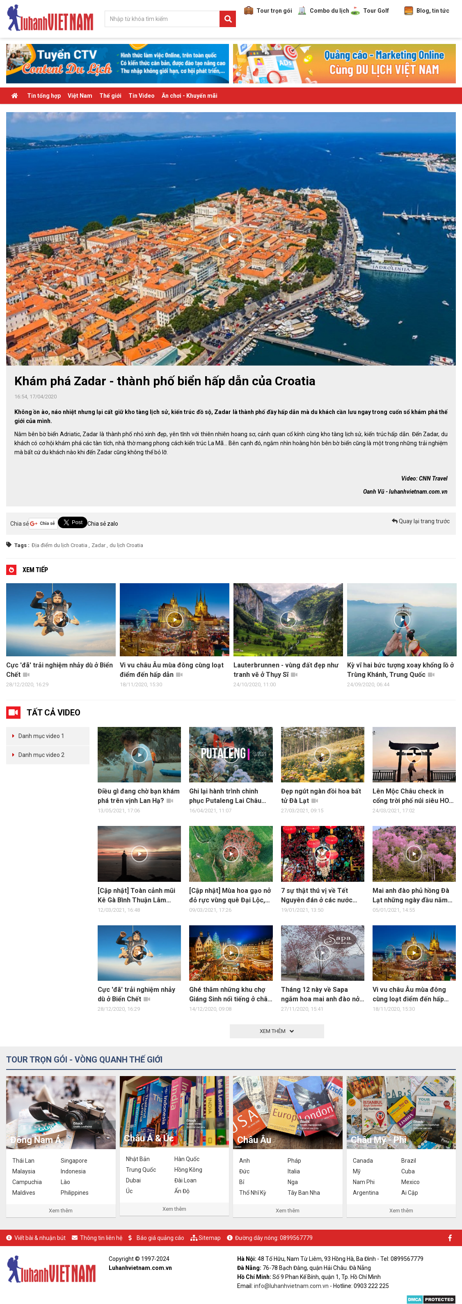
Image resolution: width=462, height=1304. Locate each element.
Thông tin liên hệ (101, 1238)
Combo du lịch (323, 10)
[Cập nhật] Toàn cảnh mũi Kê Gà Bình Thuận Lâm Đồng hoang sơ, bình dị (137, 896)
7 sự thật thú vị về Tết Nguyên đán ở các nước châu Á (316, 896)
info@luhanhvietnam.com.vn (291, 1286)
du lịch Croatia (126, 545)
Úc (129, 1191)
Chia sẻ (19, 523)
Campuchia (27, 1182)
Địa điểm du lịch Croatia (59, 545)
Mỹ (357, 1171)
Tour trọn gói (268, 10)
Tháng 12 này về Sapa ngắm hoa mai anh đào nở (320, 995)
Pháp (294, 1160)
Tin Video (141, 95)
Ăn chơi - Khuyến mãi (189, 95)
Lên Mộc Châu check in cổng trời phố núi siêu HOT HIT (413, 796)
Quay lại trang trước (421, 521)
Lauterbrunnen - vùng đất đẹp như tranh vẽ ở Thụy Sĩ (285, 669)
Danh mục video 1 (41, 736)
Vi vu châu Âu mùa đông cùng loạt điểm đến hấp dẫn (172, 669)
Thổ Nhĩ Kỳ (252, 1192)
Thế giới (110, 95)
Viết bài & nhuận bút (40, 1238)
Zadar (98, 545)
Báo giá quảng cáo (160, 1238)
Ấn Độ (182, 1191)
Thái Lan (23, 1160)
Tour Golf (370, 10)
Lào (65, 1182)
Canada (363, 1160)
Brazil (408, 1160)
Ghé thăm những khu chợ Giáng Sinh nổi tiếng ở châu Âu (230, 995)
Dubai (133, 1180)
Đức (244, 1171)
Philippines (75, 1192)
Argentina (366, 1192)
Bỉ (241, 1182)
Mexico (410, 1182)
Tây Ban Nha (304, 1192)
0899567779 (296, 1238)
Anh (244, 1160)
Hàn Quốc (186, 1159)
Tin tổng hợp (44, 95)
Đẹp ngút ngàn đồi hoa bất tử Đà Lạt (321, 796)
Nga (293, 1182)
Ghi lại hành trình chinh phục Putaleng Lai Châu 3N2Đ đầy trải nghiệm (226, 796)
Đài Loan (185, 1180)
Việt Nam (80, 95)
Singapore (74, 1160)
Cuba (408, 1171)
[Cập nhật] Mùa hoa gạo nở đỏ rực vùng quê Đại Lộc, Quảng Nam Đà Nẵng (230, 896)
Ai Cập (409, 1192)
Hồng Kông (188, 1169)
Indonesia (73, 1171)
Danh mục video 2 (41, 755)
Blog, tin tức (426, 10)
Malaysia (23, 1171)
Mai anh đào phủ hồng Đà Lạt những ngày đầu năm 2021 (411, 896)
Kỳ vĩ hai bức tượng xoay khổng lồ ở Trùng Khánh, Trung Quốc (400, 669)
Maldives (23, 1192)
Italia (294, 1171)
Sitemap (210, 1238)
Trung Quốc (141, 1169)
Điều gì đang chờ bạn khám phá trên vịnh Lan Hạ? (139, 796)
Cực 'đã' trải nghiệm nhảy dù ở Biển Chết (59, 669)
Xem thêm (61, 1210)
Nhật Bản (138, 1159)
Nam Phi (364, 1182)
